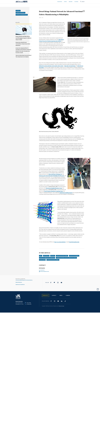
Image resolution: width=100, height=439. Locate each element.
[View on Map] (28, 303)
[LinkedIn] (61, 301)
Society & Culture (73, 5)
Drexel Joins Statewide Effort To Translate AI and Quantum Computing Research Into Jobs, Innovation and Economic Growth (23, 50)
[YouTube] (61, 282)
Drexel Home (59, 1)
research (52, 255)
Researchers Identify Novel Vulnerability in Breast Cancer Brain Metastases (23, 44)
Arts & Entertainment (21, 5)
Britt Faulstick (42, 268)
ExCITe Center (42, 259)
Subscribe (70, 1)
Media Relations (19, 282)
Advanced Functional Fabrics (62, 255)
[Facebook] (50, 282)
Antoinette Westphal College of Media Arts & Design (66, 257)
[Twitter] (54, 282)
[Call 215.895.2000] (28, 304)
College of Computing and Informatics (47, 257)
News (41, 255)
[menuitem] (21, 5)
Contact (54, 295)
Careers (68, 295)
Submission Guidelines (20, 284)
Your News (76, 1)
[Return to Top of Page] (98, 289)
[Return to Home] (21, 1)
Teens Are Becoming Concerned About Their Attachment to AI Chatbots (23, 56)
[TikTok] (65, 301)
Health (64, 5)
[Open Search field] (82, 1)
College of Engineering (74, 255)
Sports (96, 5)
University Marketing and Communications (24, 280)
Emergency (45, 295)
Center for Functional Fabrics (53, 259)
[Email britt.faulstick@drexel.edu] (49, 271)
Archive (65, 1)
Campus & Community (86, 5)
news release (46, 255)
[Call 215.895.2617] (49, 270)
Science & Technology (35, 5)
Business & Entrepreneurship (51, 5)
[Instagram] (57, 282)
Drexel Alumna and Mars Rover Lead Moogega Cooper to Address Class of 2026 (23, 38)
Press (61, 295)
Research (18, 10)
